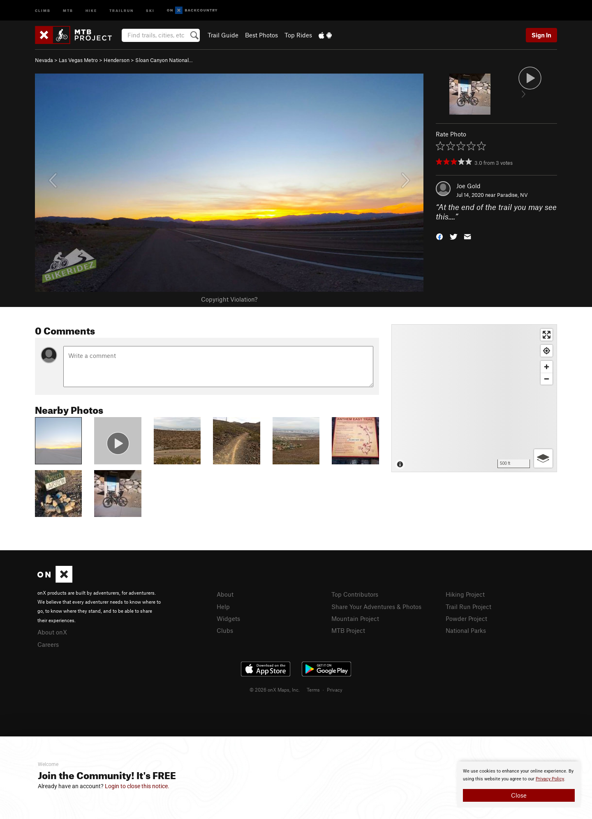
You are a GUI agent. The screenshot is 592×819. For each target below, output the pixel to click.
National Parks (466, 630)
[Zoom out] (547, 379)
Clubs (225, 630)
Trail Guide (223, 35)
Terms (313, 689)
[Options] (543, 458)
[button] (439, 235)
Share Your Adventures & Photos (376, 606)
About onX (52, 632)
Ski (150, 10)
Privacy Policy (550, 779)
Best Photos (261, 35)
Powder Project (466, 618)
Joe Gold (468, 185)
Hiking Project (465, 594)
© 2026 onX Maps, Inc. (275, 689)
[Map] (474, 398)
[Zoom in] (547, 367)
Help (223, 606)
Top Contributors (354, 594)
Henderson (117, 60)
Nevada (44, 60)
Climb (43, 10)
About (225, 594)
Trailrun (121, 10)
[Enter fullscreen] (547, 335)
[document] (519, 784)
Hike (91, 10)
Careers (48, 644)
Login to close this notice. (137, 786)
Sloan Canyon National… (164, 60)
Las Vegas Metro (78, 60)
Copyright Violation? (229, 299)
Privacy (334, 689)
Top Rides (298, 35)
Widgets (228, 618)
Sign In (541, 35)
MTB (68, 10)
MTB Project (348, 630)
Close (519, 795)
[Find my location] (547, 351)
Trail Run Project (468, 606)
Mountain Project (355, 618)
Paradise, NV (512, 194)
